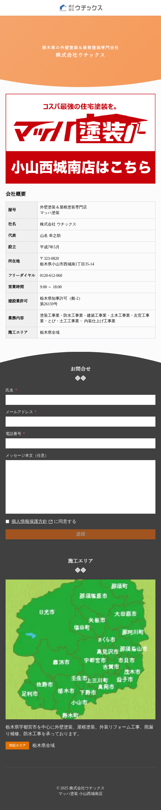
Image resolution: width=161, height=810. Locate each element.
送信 (80, 534)
